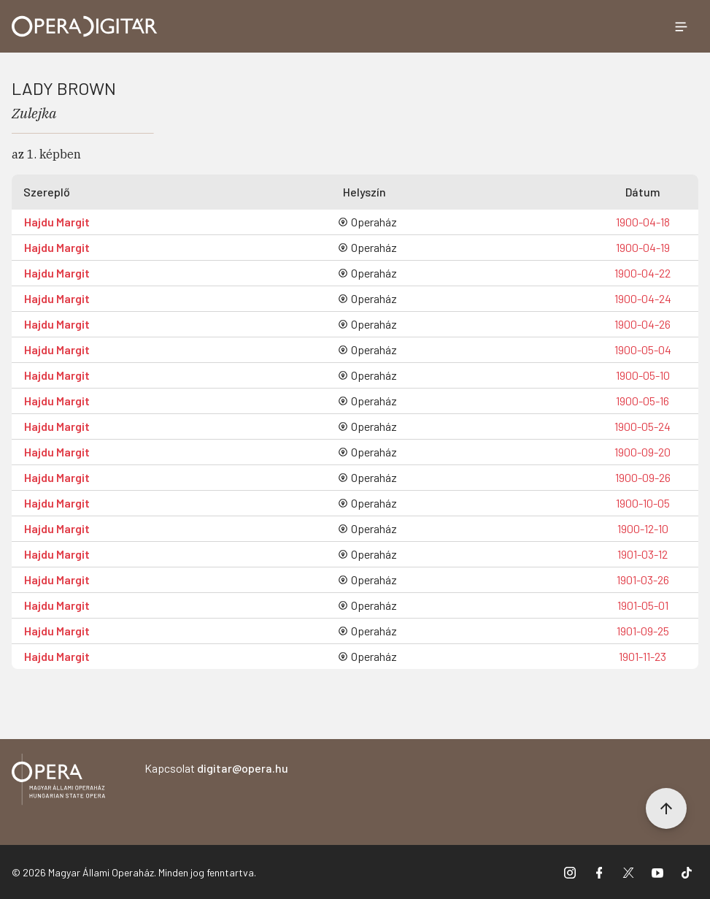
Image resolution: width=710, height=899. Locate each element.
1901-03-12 (642, 554)
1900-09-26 (643, 477)
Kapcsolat (216, 768)
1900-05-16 (642, 401)
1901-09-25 (643, 631)
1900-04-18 (643, 222)
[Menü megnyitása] (680, 26)
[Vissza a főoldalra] (58, 782)
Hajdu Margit (57, 222)
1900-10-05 (643, 503)
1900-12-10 (642, 528)
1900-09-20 (642, 452)
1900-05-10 (643, 375)
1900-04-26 (642, 324)
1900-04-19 (643, 247)
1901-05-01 (642, 605)
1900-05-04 (642, 349)
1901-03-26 (643, 579)
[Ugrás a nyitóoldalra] (85, 26)
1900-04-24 (642, 298)
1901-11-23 (642, 656)
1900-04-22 (642, 273)
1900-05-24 (642, 426)
